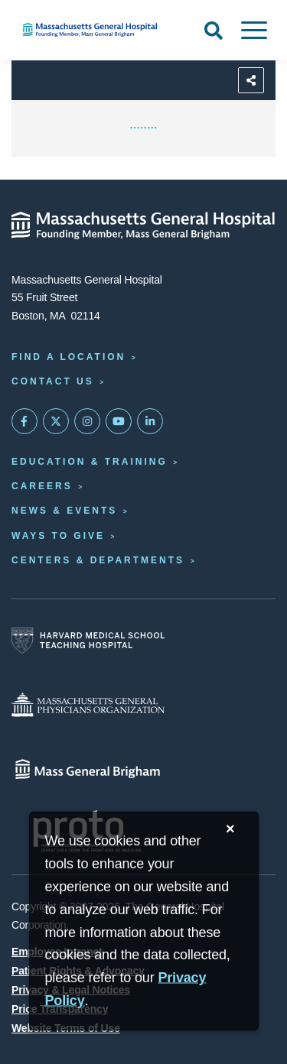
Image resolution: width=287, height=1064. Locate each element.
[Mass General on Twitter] (56, 421)
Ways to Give (58, 535)
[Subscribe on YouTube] (119, 421)
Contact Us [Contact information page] (52, 381)
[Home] (95, 30)
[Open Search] (213, 30)
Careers (42, 486)
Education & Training (89, 461)
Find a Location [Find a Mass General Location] (68, 357)
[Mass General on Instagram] (87, 421)
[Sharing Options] (251, 80)
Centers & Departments (97, 560)
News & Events (64, 510)
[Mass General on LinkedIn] (150, 421)
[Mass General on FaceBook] (24, 421)
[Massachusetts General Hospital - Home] (143, 225)
